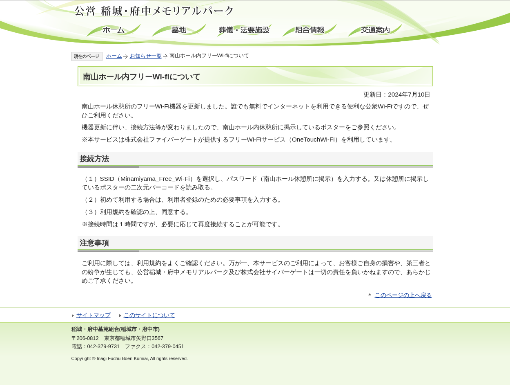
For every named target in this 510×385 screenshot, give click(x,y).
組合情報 (310, 30)
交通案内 (375, 30)
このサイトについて (149, 315)
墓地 (179, 30)
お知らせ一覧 (146, 56)
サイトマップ (93, 315)
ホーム (114, 30)
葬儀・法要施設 (245, 30)
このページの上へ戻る (403, 295)
